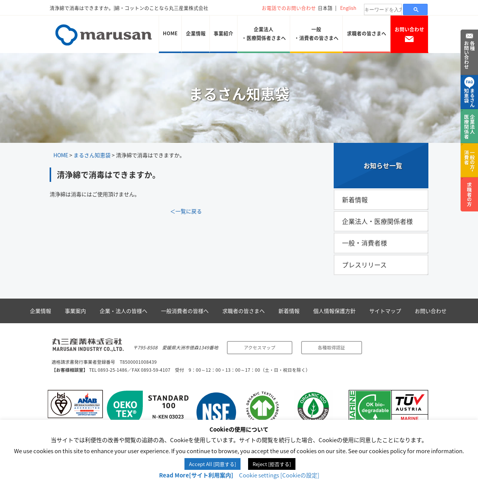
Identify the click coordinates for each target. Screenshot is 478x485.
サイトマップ (385, 310)
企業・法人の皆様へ (123, 310)
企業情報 (196, 33)
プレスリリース (364, 264)
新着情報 (355, 199)
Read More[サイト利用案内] (196, 475)
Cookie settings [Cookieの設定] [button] (279, 475)
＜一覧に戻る (186, 211)
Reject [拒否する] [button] (272, 464)
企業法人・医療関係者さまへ (264, 33)
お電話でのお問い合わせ (289, 7)
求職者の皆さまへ (366, 33)
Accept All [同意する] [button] (212, 464)
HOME (170, 33)
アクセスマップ (259, 347)
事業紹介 (223, 33)
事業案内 (75, 310)
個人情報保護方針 (334, 310)
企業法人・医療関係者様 (377, 221)
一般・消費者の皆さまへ (316, 33)
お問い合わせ (409, 33)
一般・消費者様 (364, 242)
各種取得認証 (331, 347)
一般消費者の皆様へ (185, 310)
